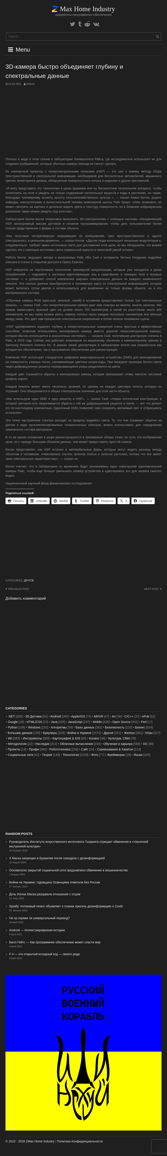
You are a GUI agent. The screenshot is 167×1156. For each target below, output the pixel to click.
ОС (145, 744)
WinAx (30, 84)
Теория (47, 755)
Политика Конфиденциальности (80, 1141)
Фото (94, 755)
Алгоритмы (59, 727)
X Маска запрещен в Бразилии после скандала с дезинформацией (57, 858)
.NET (11, 716)
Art (114, 716)
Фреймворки (116, 755)
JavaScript (75, 722)
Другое (29, 580)
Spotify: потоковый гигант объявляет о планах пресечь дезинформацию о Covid (66, 906)
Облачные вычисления (76, 744)
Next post (151, 589)
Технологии (71, 755)
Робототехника (60, 749)
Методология (17, 744)
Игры (149, 733)
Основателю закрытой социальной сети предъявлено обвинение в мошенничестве (68, 870)
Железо (129, 733)
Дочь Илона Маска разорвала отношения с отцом (44, 894)
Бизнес (140, 727)
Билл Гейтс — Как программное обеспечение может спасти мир (54, 942)
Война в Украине (79, 733)
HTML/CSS (34, 722)
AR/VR (98, 716)
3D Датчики (33, 716)
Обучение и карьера (117, 744)
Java (54, 722)
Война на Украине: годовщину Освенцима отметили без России (54, 882)
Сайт (84, 749)
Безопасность (114, 727)
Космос (94, 738)
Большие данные (20, 733)
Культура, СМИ (119, 738)
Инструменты (32, 738)
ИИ (10, 738)
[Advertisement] (83, 121)
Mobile (97, 722)
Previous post (18, 589)
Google (13, 722)
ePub (145, 716)
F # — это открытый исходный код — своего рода (44, 954)
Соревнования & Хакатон (115, 749)
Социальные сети (20, 755)
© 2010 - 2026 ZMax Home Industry (29, 1141)
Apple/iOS (78, 716)
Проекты (14, 749)
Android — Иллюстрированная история (37, 930)
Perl (144, 722)
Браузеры (50, 733)
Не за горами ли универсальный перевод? (39, 918)
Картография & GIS (66, 738)
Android (55, 716)
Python (13, 727)
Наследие (42, 744)
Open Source (122, 722)
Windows (34, 727)
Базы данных (85, 727)
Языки (138, 755)
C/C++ (128, 716)
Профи (34, 749)
